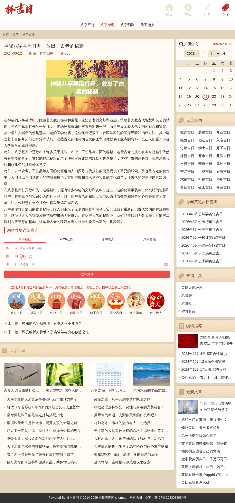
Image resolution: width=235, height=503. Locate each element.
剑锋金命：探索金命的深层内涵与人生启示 (40, 439)
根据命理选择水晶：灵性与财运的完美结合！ (129, 407)
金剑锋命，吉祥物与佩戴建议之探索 (122, 462)
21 (206, 97)
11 (180, 88)
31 (231, 105)
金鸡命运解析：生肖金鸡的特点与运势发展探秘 (131, 446)
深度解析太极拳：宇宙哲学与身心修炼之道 (55, 332)
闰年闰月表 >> (222, 44)
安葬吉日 (205, 164)
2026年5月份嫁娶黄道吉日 (202, 214)
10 (231, 79)
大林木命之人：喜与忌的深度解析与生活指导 (129, 439)
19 (189, 97)
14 (206, 88)
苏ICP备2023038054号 (171, 497)
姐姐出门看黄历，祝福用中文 (204, 420)
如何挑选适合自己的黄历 (200, 451)
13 (197, 88)
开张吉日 (223, 156)
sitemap (120, 497)
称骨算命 (188, 311)
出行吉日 (187, 164)
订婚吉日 (187, 148)
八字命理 (107, 25)
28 (206, 105)
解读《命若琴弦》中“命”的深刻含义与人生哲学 (43, 407)
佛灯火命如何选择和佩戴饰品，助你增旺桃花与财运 (45, 462)
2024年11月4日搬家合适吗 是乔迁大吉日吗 (207, 354)
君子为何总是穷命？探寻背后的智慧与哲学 (40, 454)
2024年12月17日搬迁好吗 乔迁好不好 (207, 369)
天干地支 (147, 25)
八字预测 (127, 25)
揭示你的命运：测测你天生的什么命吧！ (125, 415)
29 (214, 105)
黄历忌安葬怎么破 (195, 483)
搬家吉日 (187, 132)
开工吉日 (223, 148)
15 (214, 88)
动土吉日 (205, 148)
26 (189, 105)
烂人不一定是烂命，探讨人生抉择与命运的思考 (44, 431)
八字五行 (87, 25)
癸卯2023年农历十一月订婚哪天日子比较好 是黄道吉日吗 (207, 377)
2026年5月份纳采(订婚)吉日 (203, 245)
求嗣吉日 (187, 179)
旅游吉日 (223, 172)
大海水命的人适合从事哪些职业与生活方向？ (42, 399)
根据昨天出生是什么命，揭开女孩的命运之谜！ (44, 423)
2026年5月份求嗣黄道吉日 (202, 261)
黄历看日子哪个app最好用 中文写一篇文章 (207, 475)
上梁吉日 (205, 172)
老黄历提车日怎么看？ (199, 435)
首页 (6, 34)
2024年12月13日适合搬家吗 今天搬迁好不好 (207, 362)
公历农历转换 (191, 288)
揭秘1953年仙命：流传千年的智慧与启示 (126, 454)
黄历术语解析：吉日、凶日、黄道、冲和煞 (207, 467)
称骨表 (186, 296)
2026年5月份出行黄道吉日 (202, 222)
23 (222, 97)
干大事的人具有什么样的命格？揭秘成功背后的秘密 (132, 431)
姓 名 (12, 248)
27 (197, 105)
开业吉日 (223, 132)
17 (231, 88)
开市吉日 (205, 156)
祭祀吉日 (223, 179)
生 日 (12, 264)
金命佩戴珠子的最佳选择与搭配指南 (35, 415)
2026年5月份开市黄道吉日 (202, 230)
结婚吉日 (187, 140)
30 (222, 105)
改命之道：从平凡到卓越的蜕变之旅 (122, 399)
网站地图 (135, 497)
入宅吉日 (223, 140)
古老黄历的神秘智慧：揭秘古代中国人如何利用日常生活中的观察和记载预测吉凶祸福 (207, 443)
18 (180, 97)
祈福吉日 (205, 179)
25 (180, 105)
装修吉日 (205, 132)
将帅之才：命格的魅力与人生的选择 (122, 423)
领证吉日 (205, 140)
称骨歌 (186, 303)
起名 (206, 14)
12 (189, 88)
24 (231, 97)
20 (197, 97)
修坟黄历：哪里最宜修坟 (200, 428)
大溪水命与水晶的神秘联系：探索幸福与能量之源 (45, 446)
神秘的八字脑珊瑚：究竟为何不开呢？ (52, 323)
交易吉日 (187, 172)
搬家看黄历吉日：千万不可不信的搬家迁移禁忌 (207, 459)
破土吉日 (205, 187)
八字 (225, 14)
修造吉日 (223, 187)
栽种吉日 (223, 164)
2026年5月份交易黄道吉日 (202, 253)
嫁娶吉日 (187, 156)
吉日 (188, 14)
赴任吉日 (187, 187)
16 (222, 88)
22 (214, 97)
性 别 (12, 256)
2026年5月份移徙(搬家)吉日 (203, 238)
